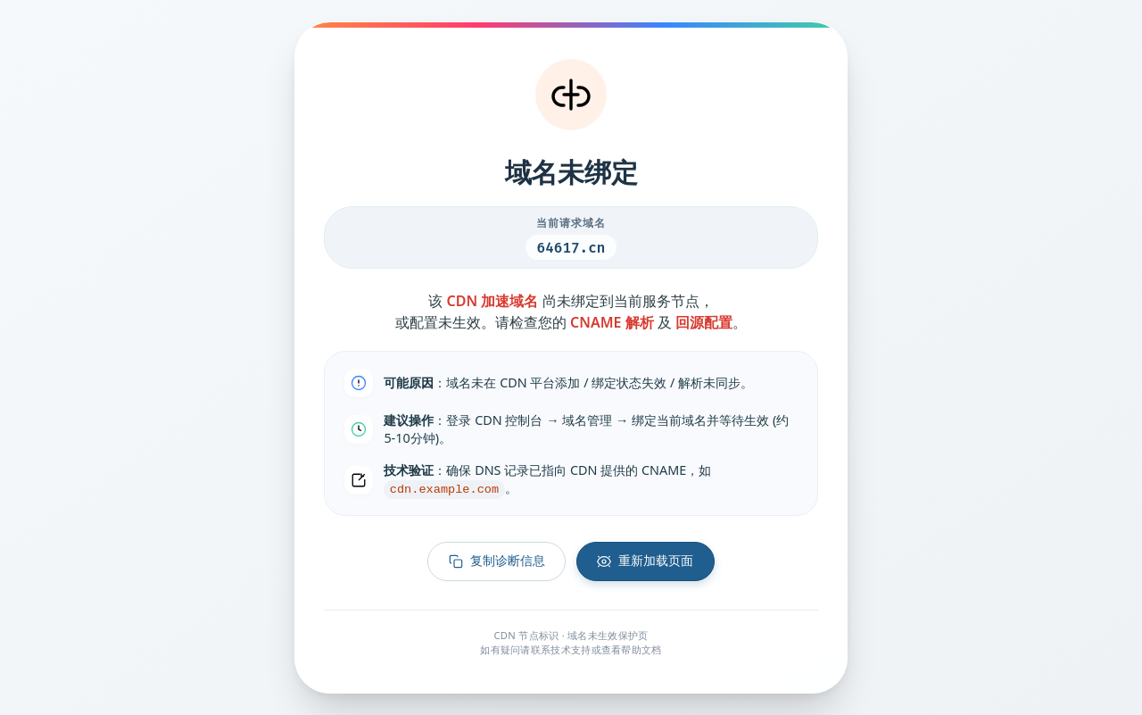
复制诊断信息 (497, 561)
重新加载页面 (645, 561)
